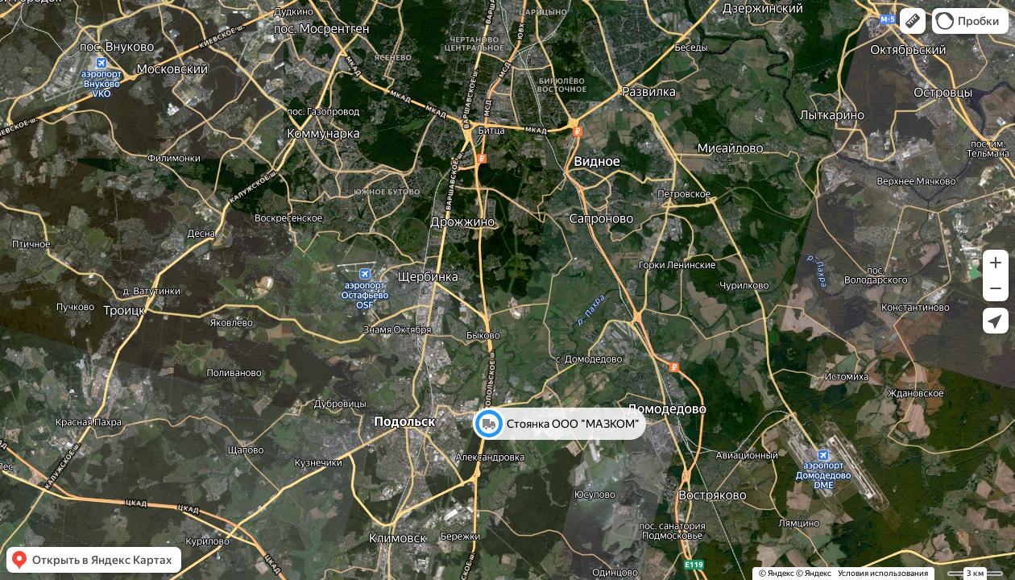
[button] (913, 21)
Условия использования (883, 573)
